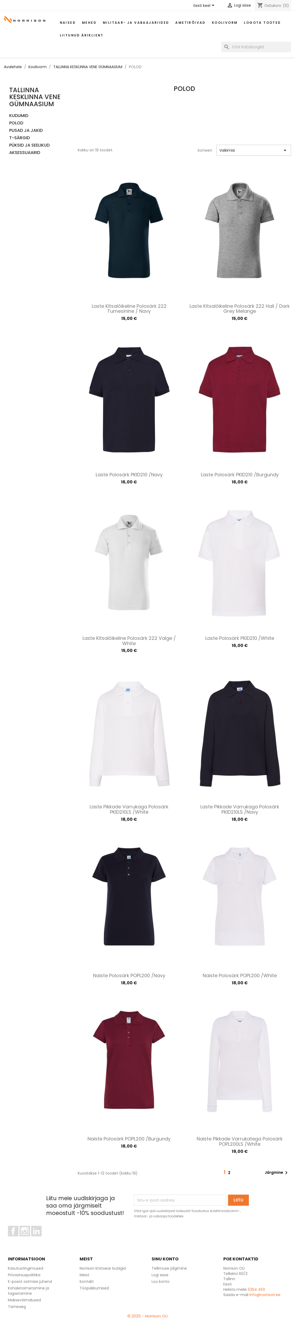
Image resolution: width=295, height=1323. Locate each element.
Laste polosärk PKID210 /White (239, 638)
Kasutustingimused (25, 1268)
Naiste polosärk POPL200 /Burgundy (129, 1138)
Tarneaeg (17, 1306)
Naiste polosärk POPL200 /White (240, 975)
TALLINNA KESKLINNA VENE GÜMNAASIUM (35, 97)
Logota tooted (262, 22)
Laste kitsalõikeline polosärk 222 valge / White (129, 641)
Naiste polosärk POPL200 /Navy (129, 975)
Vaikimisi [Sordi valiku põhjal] (253, 150)
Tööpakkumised (94, 1288)
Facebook (18, 1239)
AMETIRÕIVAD (190, 22)
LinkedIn (39, 1239)
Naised (68, 22)
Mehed (89, 22)
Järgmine (277, 1173)
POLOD (16, 123)
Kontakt (87, 1281)
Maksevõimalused (24, 1300)
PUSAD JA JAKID (26, 130)
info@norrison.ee (265, 1294)
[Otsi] (256, 47)
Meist (84, 1275)
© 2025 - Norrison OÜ (147, 1316)
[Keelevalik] (205, 6)
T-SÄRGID (19, 138)
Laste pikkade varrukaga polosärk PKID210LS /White (129, 809)
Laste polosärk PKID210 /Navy (129, 474)
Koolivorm (225, 22)
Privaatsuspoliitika (24, 1275)
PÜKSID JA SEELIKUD (29, 145)
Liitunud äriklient (82, 35)
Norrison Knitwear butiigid (103, 1268)
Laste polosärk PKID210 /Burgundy (240, 474)
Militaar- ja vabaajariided (136, 22)
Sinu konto (165, 1259)
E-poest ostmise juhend (30, 1281)
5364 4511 (256, 1289)
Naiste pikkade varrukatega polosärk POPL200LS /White (240, 1141)
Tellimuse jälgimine (169, 1268)
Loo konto (161, 1281)
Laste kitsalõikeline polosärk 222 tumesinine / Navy (129, 309)
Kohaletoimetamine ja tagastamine (28, 1290)
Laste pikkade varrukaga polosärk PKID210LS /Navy (239, 809)
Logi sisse (160, 1275)
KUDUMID (18, 116)
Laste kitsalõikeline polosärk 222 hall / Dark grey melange (240, 309)
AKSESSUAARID (24, 153)
